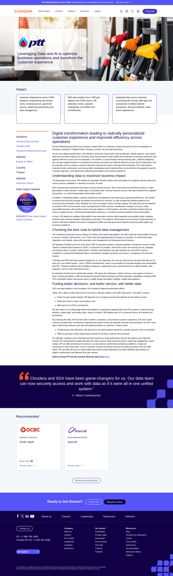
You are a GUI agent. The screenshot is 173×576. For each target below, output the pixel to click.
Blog (128, 532)
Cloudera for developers (136, 535)
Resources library (133, 552)
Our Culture (69, 538)
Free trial (150, 11)
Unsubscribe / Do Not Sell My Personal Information (82, 567)
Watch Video (26, 461)
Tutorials (98, 552)
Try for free (94, 502)
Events (129, 538)
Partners (130, 516)
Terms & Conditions (43, 567)
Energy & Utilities (24, 161)
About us (47, 516)
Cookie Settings (101, 567)
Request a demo (115, 502)
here (107, 357)
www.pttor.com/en (24, 183)
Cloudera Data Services (27, 141)
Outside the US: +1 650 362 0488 (33, 540)
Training (98, 548)
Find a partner (101, 542)
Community (131, 545)
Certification (100, 532)
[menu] (127, 11)
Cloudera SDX (23, 146)
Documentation (132, 548)
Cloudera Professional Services (31, 151)
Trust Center (131, 542)
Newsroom (109, 516)
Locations (68, 545)
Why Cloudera (44, 11)
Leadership (87, 516)
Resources (84, 11)
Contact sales (101, 535)
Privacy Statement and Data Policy (59, 567)
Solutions (71, 11)
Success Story (25, 466)
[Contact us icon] (121, 12)
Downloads (100, 538)
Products (58, 11)
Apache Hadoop (20, 569)
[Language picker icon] (138, 12)
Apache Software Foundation (68, 569)
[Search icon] (132, 12)
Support (97, 11)
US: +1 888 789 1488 (27, 536)
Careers (66, 516)
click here (96, 569)
